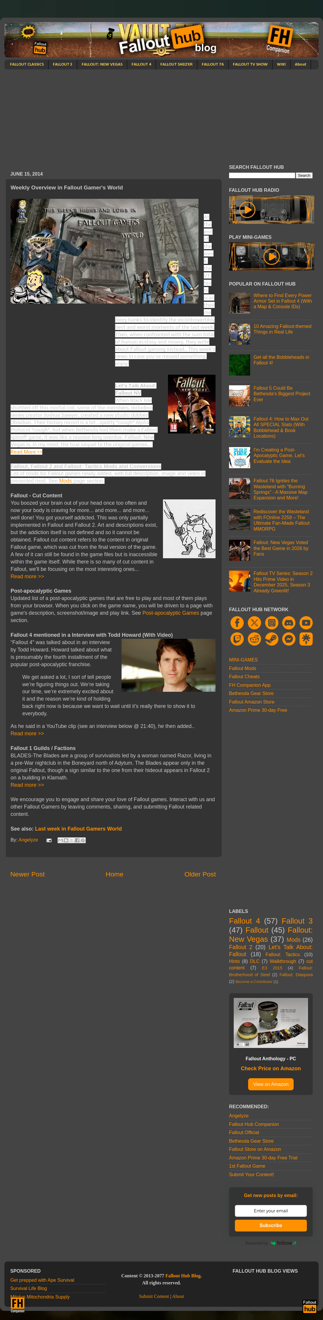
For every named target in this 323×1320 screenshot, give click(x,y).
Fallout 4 (244, 921)
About (300, 64)
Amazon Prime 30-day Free (258, 710)
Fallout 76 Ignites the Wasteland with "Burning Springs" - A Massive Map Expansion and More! (280, 489)
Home (114, 874)
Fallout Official (244, 1132)
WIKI (281, 64)
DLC (255, 961)
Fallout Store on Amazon (255, 1149)
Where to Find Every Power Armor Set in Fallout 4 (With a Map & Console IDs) (282, 301)
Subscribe (271, 1225)
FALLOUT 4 (141, 64)
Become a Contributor (253, 981)
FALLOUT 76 (213, 64)
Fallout (256, 930)
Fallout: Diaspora (296, 974)
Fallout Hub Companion (254, 1124)
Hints (234, 961)
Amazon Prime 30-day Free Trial (263, 1157)
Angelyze (239, 1115)
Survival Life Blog (28, 1288)
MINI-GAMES (243, 659)
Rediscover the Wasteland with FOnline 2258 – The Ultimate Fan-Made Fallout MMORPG (281, 520)
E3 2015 (272, 968)
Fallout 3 (297, 921)
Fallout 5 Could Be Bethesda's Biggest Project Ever (281, 393)
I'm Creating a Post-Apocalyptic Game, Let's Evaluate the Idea (279, 455)
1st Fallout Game (247, 1166)
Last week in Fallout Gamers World (78, 829)
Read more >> (27, 576)
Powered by (271, 1243)
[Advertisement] (161, 113)
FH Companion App (249, 685)
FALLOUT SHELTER (176, 64)
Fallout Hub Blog (183, 1276)
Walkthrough (283, 961)
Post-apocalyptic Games (170, 613)
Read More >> (26, 452)
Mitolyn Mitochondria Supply (40, 1296)
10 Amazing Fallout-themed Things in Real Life (282, 329)
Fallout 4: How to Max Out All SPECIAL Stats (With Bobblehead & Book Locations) (280, 427)
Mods (65, 481)
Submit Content (154, 1296)
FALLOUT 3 (63, 64)
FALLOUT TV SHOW (250, 64)
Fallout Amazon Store (252, 701)
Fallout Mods (242, 668)
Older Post (200, 874)
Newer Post (27, 874)
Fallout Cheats (244, 676)
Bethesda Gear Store (251, 693)
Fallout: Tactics (282, 954)
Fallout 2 (240, 947)
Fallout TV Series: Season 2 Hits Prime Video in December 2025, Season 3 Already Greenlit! (282, 582)
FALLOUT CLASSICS (27, 64)
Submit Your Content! (251, 1174)
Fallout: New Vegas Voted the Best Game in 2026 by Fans (280, 548)
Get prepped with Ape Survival (42, 1280)
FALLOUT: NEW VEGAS (102, 64)
